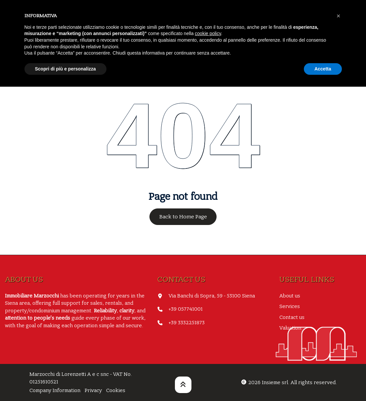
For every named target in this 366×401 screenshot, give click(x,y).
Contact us (292, 317)
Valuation (290, 328)
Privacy (93, 390)
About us (289, 296)
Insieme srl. (275, 382)
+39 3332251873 (187, 323)
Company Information (54, 390)
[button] (338, 16)
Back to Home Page (183, 217)
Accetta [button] (322, 68)
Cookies (115, 390)
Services (289, 306)
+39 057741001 (186, 309)
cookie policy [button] (208, 33)
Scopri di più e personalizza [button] (65, 68)
